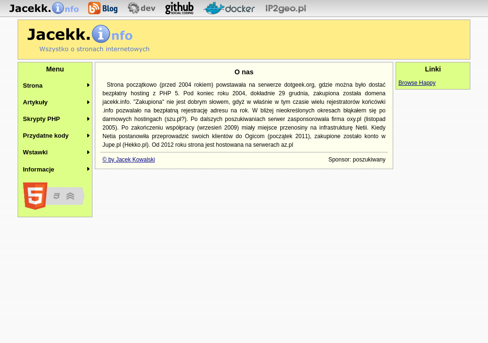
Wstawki (35, 152)
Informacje (38, 169)
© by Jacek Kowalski (128, 159)
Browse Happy (417, 83)
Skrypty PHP (41, 118)
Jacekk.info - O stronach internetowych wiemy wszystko (88, 38)
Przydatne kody (46, 135)
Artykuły (35, 102)
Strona (32, 85)
